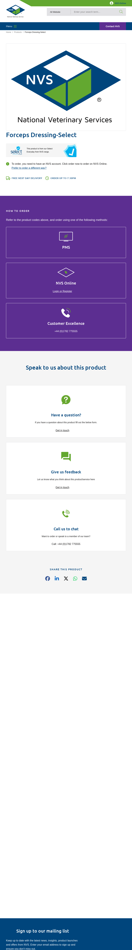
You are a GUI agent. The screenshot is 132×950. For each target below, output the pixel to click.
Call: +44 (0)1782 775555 (66, 544)
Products (18, 32)
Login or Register (62, 291)
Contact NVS (113, 26)
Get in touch (62, 430)
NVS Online (118, 3)
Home (8, 32)
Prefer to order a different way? (29, 168)
